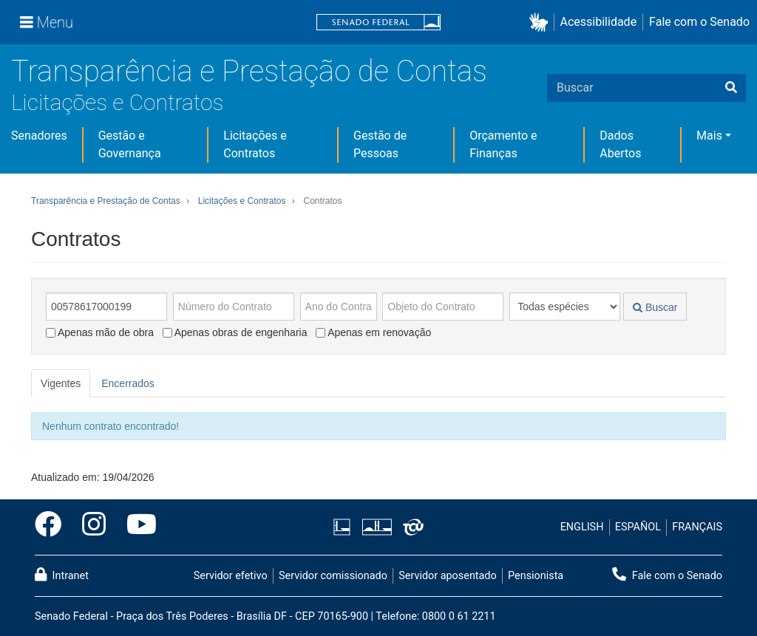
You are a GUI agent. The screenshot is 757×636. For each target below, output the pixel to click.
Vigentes (61, 383)
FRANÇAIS (697, 527)
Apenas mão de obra (100, 332)
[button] (541, 23)
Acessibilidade (598, 22)
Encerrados (128, 383)
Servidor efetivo (231, 576)
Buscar (655, 307)
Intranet (62, 574)
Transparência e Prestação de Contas (249, 71)
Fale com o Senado (699, 22)
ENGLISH (582, 527)
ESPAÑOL (638, 527)
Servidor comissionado (333, 576)
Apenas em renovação (373, 332)
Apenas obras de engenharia (235, 332)
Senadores (39, 136)
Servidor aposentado (447, 576)
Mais (709, 136)
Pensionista (535, 576)
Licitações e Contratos (117, 102)
